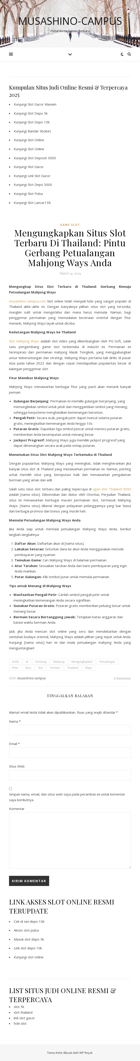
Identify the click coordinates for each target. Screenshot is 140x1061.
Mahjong (58, 662)
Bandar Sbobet (39, 131)
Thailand (72, 668)
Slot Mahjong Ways (24, 341)
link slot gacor (24, 1018)
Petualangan (107, 662)
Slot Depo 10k (39, 122)
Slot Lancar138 (39, 202)
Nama (15, 721)
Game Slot (70, 225)
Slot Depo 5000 (40, 184)
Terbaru (55, 668)
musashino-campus (31, 678)
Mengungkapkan (81, 662)
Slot (40, 668)
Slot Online (36, 140)
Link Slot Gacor (39, 175)
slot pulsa (31, 930)
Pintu (15, 668)
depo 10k (37, 921)
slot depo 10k (31, 948)
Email (14, 743)
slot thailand (23, 1012)
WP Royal (85, 1053)
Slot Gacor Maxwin (42, 104)
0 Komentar (122, 678)
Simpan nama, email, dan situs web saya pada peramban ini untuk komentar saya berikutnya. (67, 797)
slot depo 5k (34, 939)
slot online (36, 957)
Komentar (17, 808)
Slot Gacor (36, 166)
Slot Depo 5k (38, 113)
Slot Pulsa (35, 193)
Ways (88, 668)
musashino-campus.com (27, 301)
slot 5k (19, 1006)
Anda (15, 662)
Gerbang (40, 662)
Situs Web (17, 766)
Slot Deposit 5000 (42, 158)
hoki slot (20, 1023)
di (27, 662)
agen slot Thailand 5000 (112, 489)
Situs (28, 668)
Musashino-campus (70, 21)
